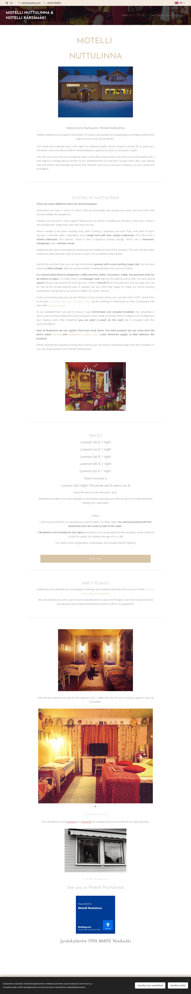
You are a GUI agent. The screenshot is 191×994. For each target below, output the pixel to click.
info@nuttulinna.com (31, 2)
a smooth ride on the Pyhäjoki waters (70, 301)
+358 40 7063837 (54, 2)
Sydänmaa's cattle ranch (83, 334)
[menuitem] (120, 15)
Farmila (57, 334)
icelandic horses (56, 305)
